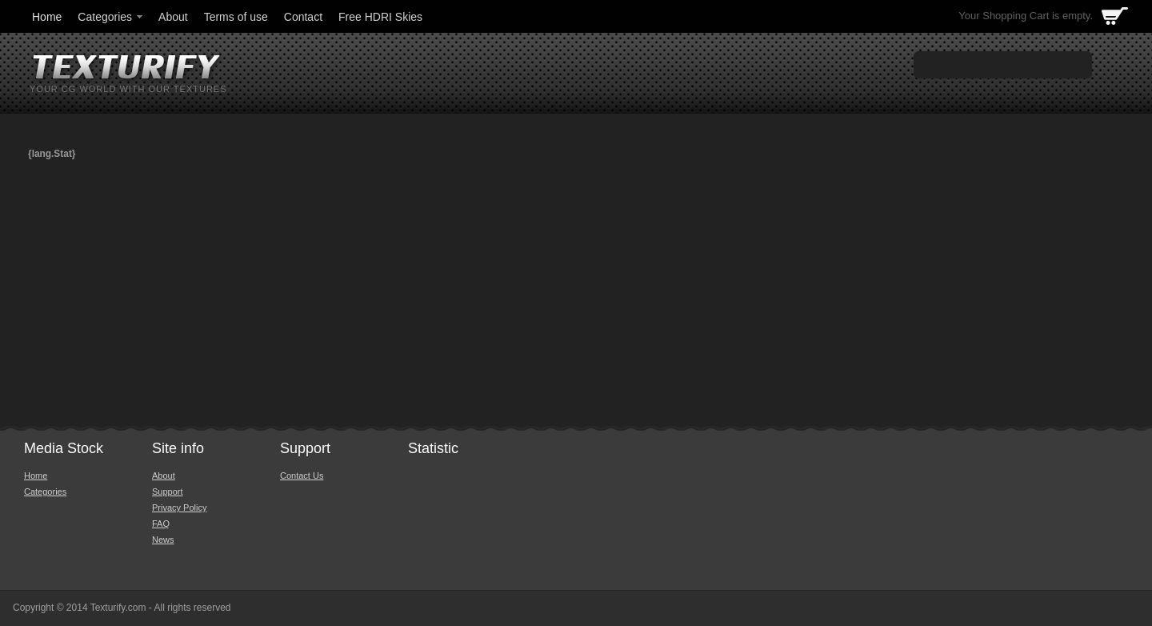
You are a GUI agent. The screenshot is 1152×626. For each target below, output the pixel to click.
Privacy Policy (179, 507)
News (163, 539)
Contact (303, 16)
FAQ (161, 523)
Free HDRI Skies (380, 16)
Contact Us (301, 475)
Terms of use (236, 16)
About (173, 16)
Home (47, 16)
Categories (111, 16)
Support (167, 491)
